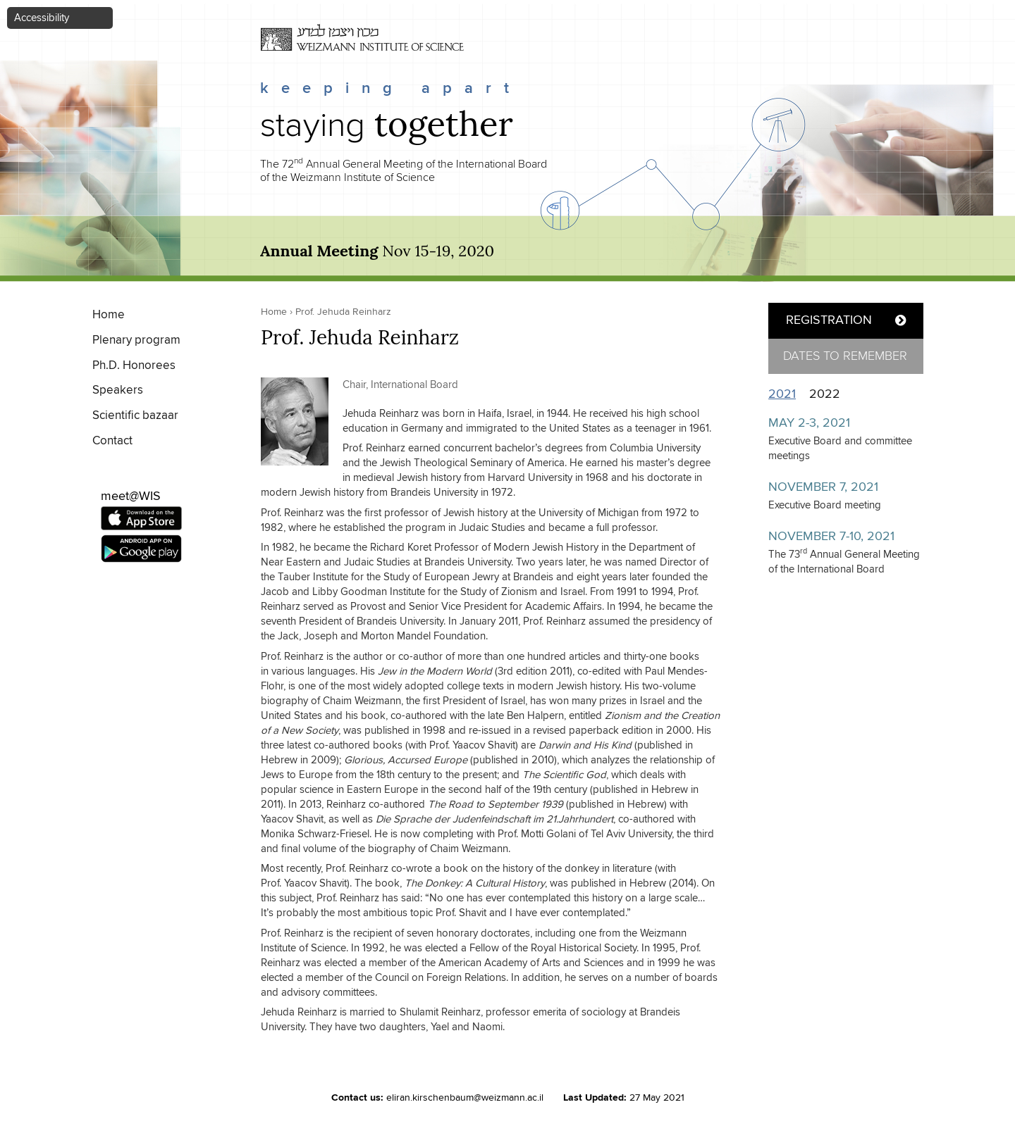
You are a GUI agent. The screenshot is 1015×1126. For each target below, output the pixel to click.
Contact (112, 441)
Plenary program (136, 340)
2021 (785, 394)
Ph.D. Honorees (134, 365)
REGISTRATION (829, 320)
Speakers (117, 390)
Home (108, 315)
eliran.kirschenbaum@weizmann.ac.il (464, 1097)
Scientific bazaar (135, 415)
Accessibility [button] (41, 18)
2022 (824, 394)
